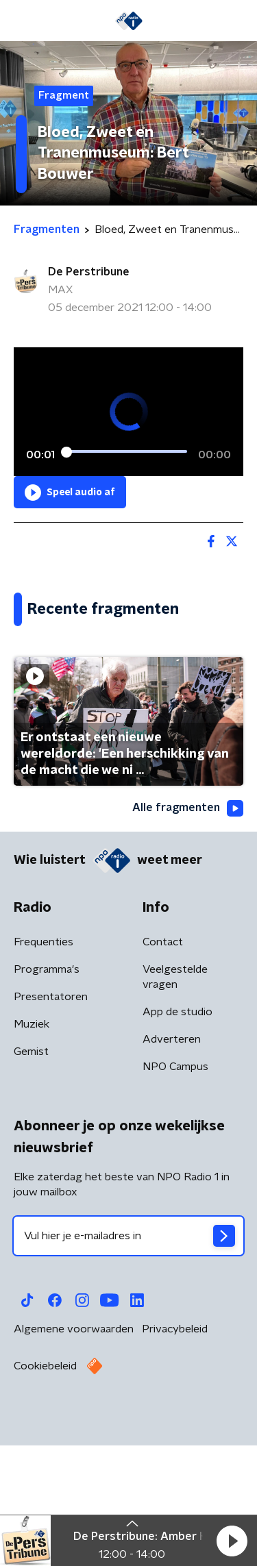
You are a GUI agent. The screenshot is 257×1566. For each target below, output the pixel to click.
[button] (232, 1541)
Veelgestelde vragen (175, 1106)
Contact (163, 1071)
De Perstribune (89, 271)
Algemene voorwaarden (74, 1458)
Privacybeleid (175, 1458)
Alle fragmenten (187, 937)
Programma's (46, 1098)
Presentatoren (51, 1126)
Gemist (31, 1181)
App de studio (177, 1141)
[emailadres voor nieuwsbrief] (128, 1365)
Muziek (31, 1153)
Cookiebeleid (45, 1495)
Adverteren (172, 1168)
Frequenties (43, 1071)
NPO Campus (175, 1196)
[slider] (126, 451)
